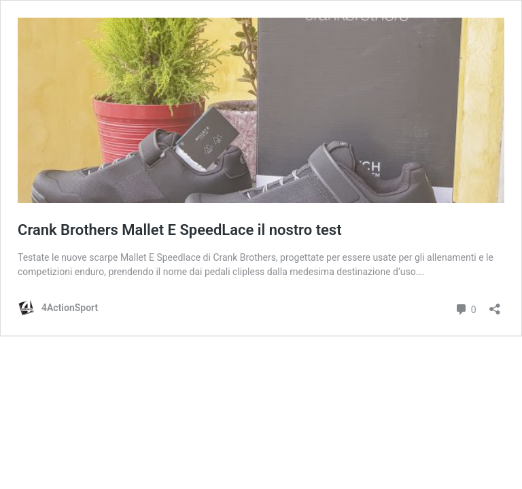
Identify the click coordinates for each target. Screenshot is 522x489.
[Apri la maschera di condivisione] (494, 304)
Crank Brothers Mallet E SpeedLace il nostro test (180, 229)
